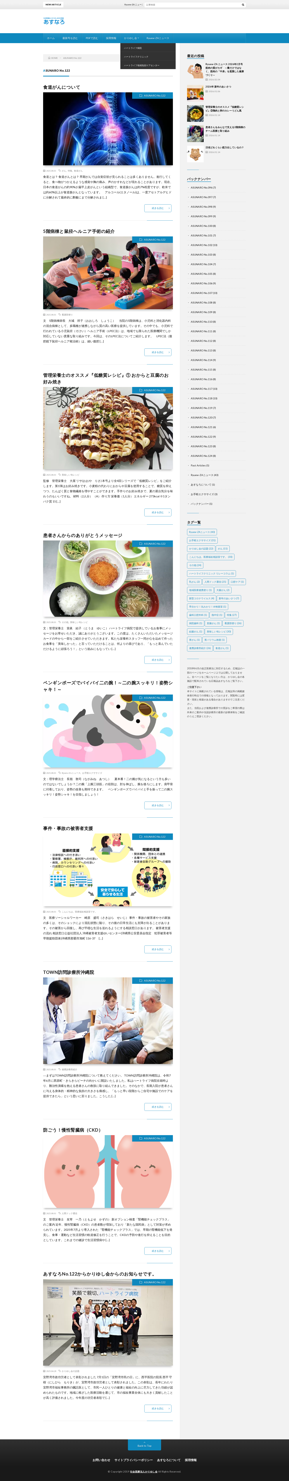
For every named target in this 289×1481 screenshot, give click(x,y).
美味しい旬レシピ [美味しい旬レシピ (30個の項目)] (219, 631)
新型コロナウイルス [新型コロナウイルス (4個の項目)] (201, 598)
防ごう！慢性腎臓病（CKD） (73, 1130)
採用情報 (111, 38)
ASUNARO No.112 (201, 340)
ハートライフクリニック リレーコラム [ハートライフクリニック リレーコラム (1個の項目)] (211, 573)
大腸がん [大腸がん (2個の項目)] (222, 590)
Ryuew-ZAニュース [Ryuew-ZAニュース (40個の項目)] (202, 532)
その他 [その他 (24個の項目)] (195, 565)
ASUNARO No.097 (201, 197)
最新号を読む (70, 38)
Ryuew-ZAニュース (158, 38)
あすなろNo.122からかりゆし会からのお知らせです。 (100, 1273)
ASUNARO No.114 (201, 360)
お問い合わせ (101, 1460)
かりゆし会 (130, 38)
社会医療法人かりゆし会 (144, 1471)
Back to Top (145, 1445)
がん (64, 171)
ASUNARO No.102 (201, 245)
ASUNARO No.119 (201, 407)
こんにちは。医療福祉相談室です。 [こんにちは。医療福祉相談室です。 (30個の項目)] (210, 556)
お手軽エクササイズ (92, 773)
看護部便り (67, 314)
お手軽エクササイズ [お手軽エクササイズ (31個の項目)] (202, 540)
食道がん (78, 171)
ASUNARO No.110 (201, 321)
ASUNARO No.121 (201, 427)
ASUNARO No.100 (201, 225)
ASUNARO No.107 (201, 292)
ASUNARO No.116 (201, 379)
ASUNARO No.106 (201, 283)
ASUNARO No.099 (201, 216)
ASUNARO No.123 (201, 446)
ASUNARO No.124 (201, 455)
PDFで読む (92, 38)
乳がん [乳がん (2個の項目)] (194, 581)
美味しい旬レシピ (70, 475)
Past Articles (198, 465)
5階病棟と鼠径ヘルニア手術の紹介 (79, 231)
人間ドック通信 (69, 1213)
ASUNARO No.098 (201, 206)
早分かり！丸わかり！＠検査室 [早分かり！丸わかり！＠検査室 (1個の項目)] (207, 606)
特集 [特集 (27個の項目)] (232, 614)
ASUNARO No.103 (201, 254)
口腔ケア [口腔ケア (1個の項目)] (237, 581)
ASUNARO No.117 (201, 388)
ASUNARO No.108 (201, 302)
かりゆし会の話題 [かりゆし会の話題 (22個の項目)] (201, 548)
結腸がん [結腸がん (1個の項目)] (195, 631)
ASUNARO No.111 (201, 331)
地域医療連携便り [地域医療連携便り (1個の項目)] (200, 590)
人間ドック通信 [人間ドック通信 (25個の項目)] (215, 581)
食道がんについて (61, 87)
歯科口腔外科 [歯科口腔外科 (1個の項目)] (198, 614)
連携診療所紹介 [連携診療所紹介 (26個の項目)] (200, 648)
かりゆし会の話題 (70, 1371)
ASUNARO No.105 (201, 273)
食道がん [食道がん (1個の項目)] (222, 648)
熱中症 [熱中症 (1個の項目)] (217, 614)
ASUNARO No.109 (201, 312)
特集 (70, 171)
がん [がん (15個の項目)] (223, 548)
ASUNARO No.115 (201, 369)
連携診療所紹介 (69, 1069)
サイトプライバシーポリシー (133, 1460)
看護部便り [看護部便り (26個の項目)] (232, 623)
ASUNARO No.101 (201, 235)
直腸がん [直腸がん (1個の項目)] (213, 623)
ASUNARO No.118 (201, 398)
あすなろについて (201, 484)
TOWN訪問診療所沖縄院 (68, 972)
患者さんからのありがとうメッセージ (83, 535)
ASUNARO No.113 (201, 350)
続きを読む (158, 208)
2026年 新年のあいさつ (218, 86)
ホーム (51, 38)
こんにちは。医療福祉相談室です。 (79, 911)
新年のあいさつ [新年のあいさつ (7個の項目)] (229, 598)
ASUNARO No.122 (155, 95)
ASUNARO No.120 (201, 417)
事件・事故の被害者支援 (68, 828)
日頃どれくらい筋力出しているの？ (225, 147)
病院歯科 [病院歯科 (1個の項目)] (195, 623)
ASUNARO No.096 (201, 187)
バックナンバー (200, 503)
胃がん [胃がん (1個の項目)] (194, 639)
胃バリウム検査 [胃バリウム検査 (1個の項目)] (214, 639)
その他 (65, 622)
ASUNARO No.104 (201, 264)
